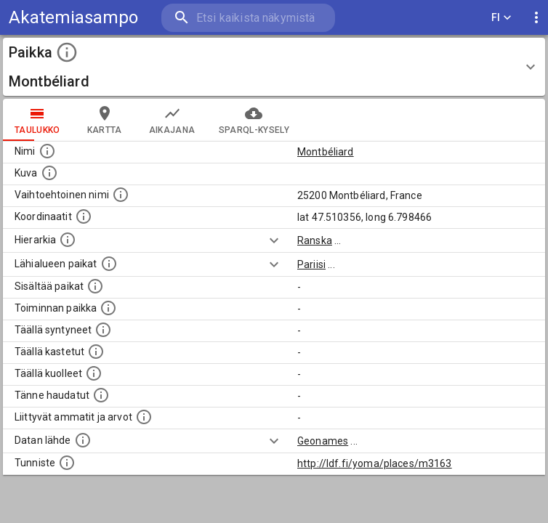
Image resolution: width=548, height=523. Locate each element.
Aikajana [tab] (172, 120)
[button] (274, 67)
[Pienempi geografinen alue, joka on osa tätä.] (95, 286)
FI (501, 17)
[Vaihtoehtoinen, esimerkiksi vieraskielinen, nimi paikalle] (120, 194)
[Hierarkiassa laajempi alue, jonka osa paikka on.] (67, 239)
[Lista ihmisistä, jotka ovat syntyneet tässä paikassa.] (103, 329)
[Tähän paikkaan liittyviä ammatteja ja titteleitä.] (144, 417)
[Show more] (274, 240)
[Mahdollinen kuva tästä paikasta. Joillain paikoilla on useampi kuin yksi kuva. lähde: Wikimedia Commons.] (49, 173)
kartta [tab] (104, 120)
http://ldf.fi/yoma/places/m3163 (374, 463)
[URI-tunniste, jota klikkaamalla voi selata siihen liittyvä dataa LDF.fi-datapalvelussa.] (66, 462)
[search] (248, 18)
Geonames (322, 441)
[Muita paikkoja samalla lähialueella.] (109, 263)
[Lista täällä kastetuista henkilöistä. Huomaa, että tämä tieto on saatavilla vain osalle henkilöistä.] (96, 351)
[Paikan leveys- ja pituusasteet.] (83, 216)
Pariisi (311, 264)
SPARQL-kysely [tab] (254, 120)
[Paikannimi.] (47, 151)
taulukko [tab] (37, 120)
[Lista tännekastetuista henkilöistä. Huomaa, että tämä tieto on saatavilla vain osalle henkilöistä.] (101, 395)
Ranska (314, 240)
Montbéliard (325, 152)
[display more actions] (536, 18)
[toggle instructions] (66, 52)
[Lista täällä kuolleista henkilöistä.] (93, 373)
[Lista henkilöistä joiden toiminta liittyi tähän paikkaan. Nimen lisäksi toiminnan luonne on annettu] (108, 308)
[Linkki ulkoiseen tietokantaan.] (82, 440)
